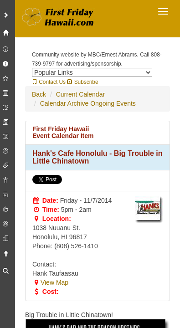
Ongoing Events (113, 103)
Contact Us (49, 82)
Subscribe (82, 82)
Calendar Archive (64, 103)
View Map (50, 282)
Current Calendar (80, 94)
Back (39, 94)
